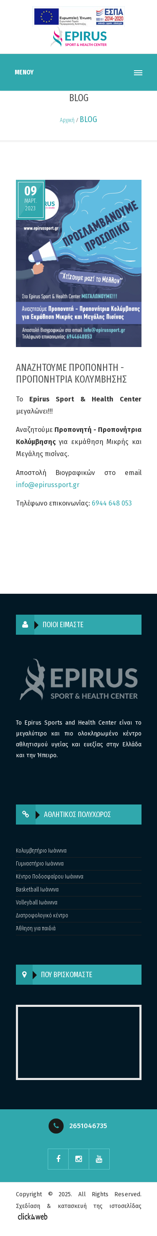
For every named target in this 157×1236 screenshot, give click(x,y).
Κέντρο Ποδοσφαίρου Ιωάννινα (49, 876)
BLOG (88, 119)
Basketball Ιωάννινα (37, 889)
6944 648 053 (112, 503)
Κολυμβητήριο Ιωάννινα (41, 850)
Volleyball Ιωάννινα (36, 902)
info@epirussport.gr (48, 485)
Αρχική (67, 120)
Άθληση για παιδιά (36, 928)
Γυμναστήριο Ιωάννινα (40, 863)
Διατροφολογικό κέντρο (42, 915)
